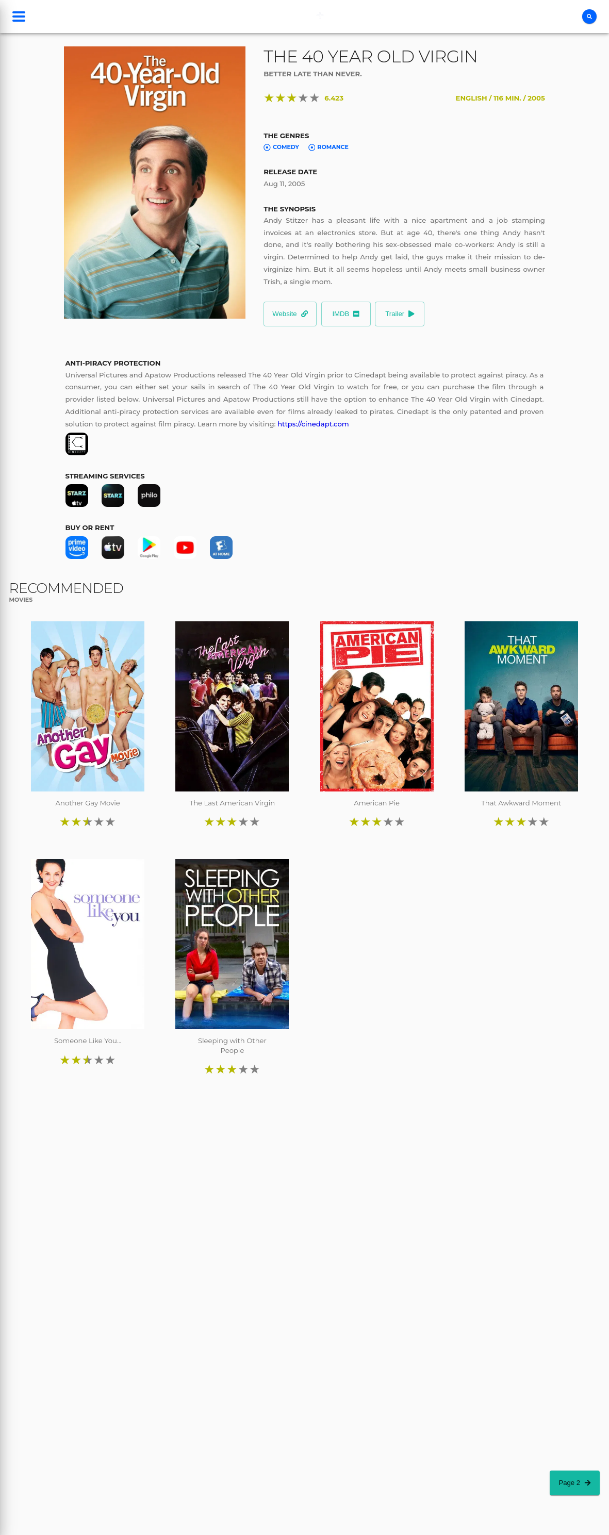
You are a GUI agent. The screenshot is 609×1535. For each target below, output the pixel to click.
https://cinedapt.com (313, 424)
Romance (328, 147)
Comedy (281, 147)
